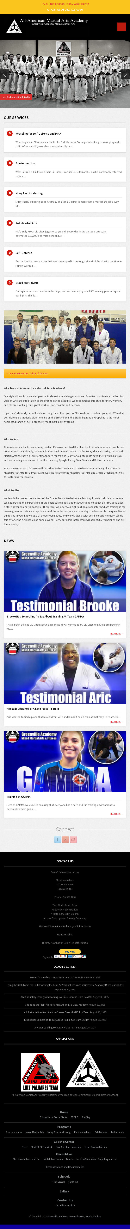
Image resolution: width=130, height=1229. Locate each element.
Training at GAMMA (18, 797)
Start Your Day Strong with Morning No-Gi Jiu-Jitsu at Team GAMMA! (56, 997)
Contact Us (65, 1200)
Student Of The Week (41, 1147)
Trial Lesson (59, 1181)
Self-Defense (23, 253)
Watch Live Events (53, 1159)
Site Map (86, 1117)
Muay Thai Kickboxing (29, 193)
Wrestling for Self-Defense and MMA (38, 133)
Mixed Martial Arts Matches (26, 1159)
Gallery (64, 1191)
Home (64, 1112)
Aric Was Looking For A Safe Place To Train (33, 709)
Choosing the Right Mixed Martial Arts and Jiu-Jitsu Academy (56, 1004)
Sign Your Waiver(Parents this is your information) (65, 926)
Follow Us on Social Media (53, 1117)
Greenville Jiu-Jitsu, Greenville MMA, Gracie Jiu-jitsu (74, 1216)
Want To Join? (64, 934)
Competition (64, 1154)
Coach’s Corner (64, 1142)
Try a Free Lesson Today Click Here (27, 373)
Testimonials (117, 1132)
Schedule (64, 1176)
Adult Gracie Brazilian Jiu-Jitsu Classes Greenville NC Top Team (56, 1012)
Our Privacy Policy (65, 1205)
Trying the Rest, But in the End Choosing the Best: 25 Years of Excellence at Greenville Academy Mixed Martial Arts (65, 985)
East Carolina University (68, 1147)
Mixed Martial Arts (27, 282)
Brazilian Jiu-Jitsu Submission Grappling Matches (91, 1159)
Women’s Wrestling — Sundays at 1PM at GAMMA (55, 977)
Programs (64, 1127)
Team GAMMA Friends (95, 1147)
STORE (74, 1117)
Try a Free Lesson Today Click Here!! (65, 3)
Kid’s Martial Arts (26, 223)
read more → (116, 634)
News (24, 1147)
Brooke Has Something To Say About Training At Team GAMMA (45, 616)
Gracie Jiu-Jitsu (25, 163)
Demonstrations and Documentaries (65, 1167)
